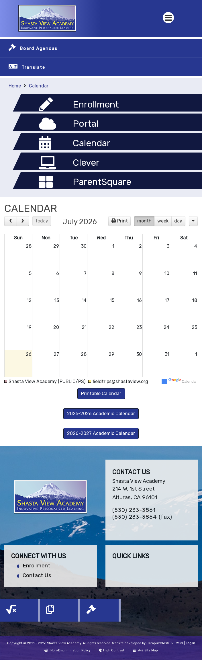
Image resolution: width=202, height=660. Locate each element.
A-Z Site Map (145, 650)
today (42, 221)
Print (122, 221)
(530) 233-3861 (134, 510)
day (178, 221)
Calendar (38, 86)
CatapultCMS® (158, 643)
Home (15, 86)
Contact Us (37, 575)
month (144, 221)
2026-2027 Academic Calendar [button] (101, 433)
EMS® (178, 643)
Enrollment (36, 565)
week (162, 221)
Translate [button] (33, 67)
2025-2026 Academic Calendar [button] (101, 413)
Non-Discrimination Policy (67, 650)
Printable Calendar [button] (101, 393)
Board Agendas (39, 48)
